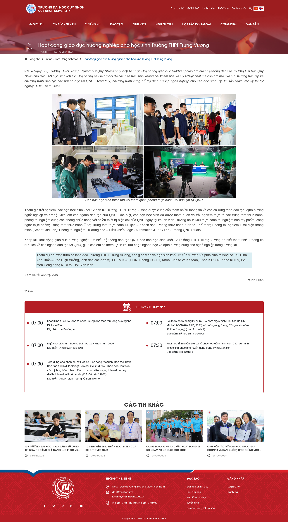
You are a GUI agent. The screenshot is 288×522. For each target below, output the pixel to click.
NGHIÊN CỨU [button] (164, 24)
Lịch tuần (208, 8)
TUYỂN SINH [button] (92, 24)
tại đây (53, 275)
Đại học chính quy (197, 486)
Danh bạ (232, 492)
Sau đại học (194, 492)
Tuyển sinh (193, 503)
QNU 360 (193, 8)
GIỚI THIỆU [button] (36, 24)
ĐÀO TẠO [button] (116, 24)
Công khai (228, 24)
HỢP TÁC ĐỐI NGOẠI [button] (196, 24)
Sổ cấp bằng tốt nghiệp (201, 508)
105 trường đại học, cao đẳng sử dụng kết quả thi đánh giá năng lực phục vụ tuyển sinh (52, 450)
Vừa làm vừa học (197, 497)
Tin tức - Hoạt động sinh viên (61, 59)
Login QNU (233, 486)
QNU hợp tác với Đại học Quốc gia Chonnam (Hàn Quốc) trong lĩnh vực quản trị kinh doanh (233, 450)
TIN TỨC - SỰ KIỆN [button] (64, 24)
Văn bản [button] (252, 24)
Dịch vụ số (239, 8)
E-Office (223, 8)
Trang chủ (177, 8)
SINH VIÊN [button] (139, 24)
